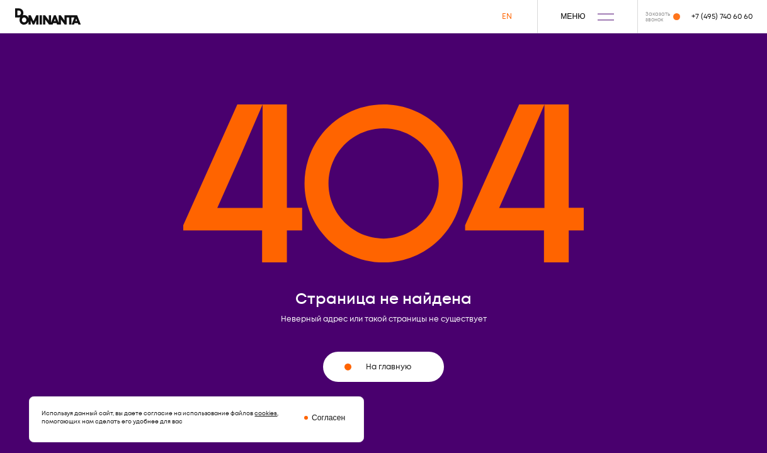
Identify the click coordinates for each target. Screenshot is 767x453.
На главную (377, 367)
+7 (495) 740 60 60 (722, 16)
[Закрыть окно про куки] (316, 417)
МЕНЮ (587, 16)
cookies (265, 413)
